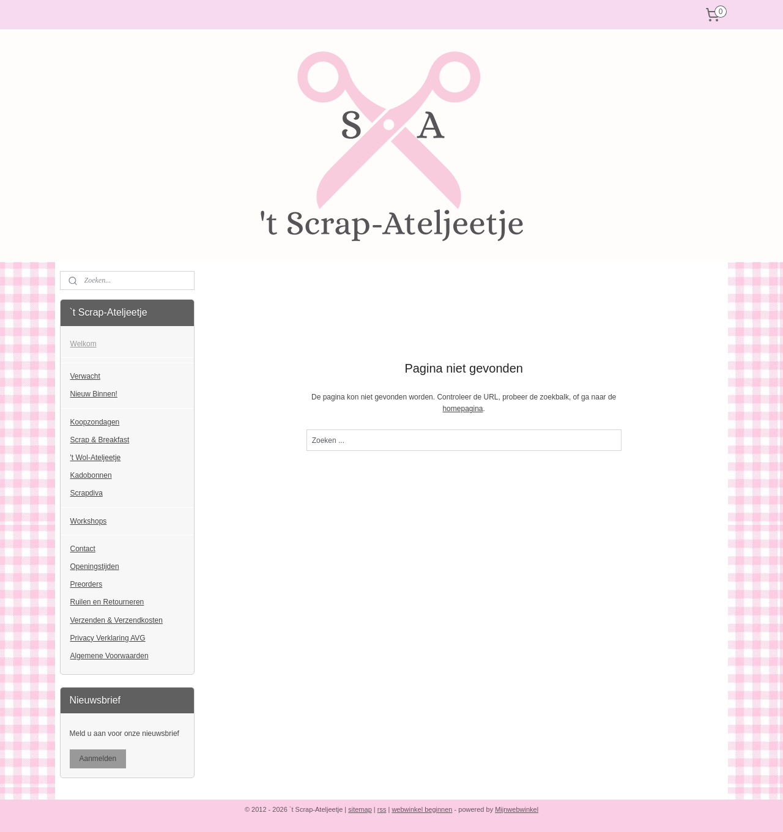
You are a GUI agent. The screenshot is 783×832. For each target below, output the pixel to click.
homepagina (462, 408)
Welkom (83, 344)
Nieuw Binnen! (93, 394)
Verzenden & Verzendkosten (116, 620)
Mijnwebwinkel (516, 809)
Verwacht (85, 376)
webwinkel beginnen (422, 809)
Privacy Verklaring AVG (108, 638)
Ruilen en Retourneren (107, 602)
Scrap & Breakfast (100, 440)
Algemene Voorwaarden (109, 656)
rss (382, 809)
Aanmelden (98, 758)
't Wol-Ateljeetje (95, 457)
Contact (82, 548)
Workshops (88, 521)
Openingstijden (94, 566)
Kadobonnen (91, 475)
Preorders (86, 584)
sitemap (360, 809)
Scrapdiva (86, 493)
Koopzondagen (95, 422)
